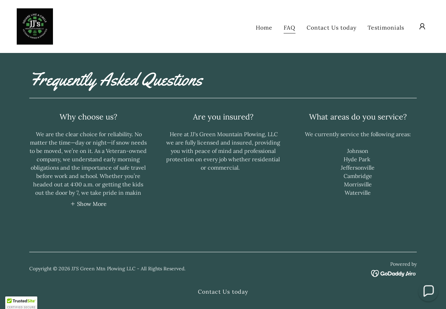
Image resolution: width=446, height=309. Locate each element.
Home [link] (264, 27)
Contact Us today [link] (331, 27)
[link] (35, 25)
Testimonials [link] (386, 27)
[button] (422, 26)
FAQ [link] (289, 27)
